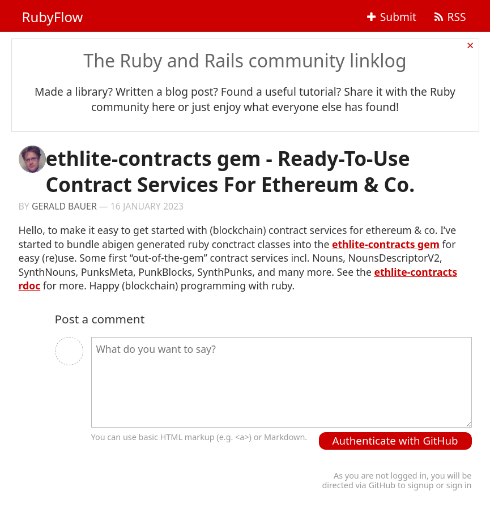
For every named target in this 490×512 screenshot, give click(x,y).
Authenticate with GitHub (395, 440)
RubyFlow (52, 16)
